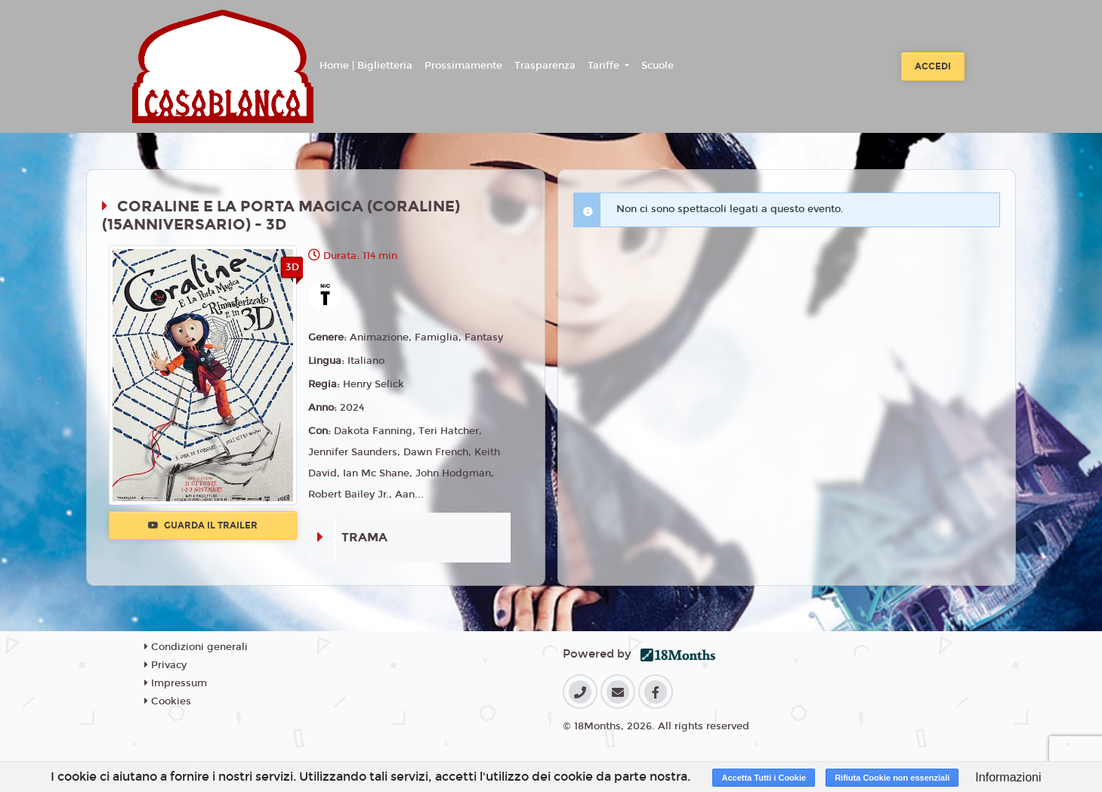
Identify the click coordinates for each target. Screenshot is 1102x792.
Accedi (933, 66)
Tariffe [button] (605, 66)
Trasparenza (545, 66)
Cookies (167, 701)
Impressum (175, 683)
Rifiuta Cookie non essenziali (892, 777)
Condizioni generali (196, 647)
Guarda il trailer (203, 525)
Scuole (657, 66)
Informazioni (1008, 777)
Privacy (165, 665)
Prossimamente (463, 66)
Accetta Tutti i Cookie (763, 777)
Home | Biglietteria (365, 66)
